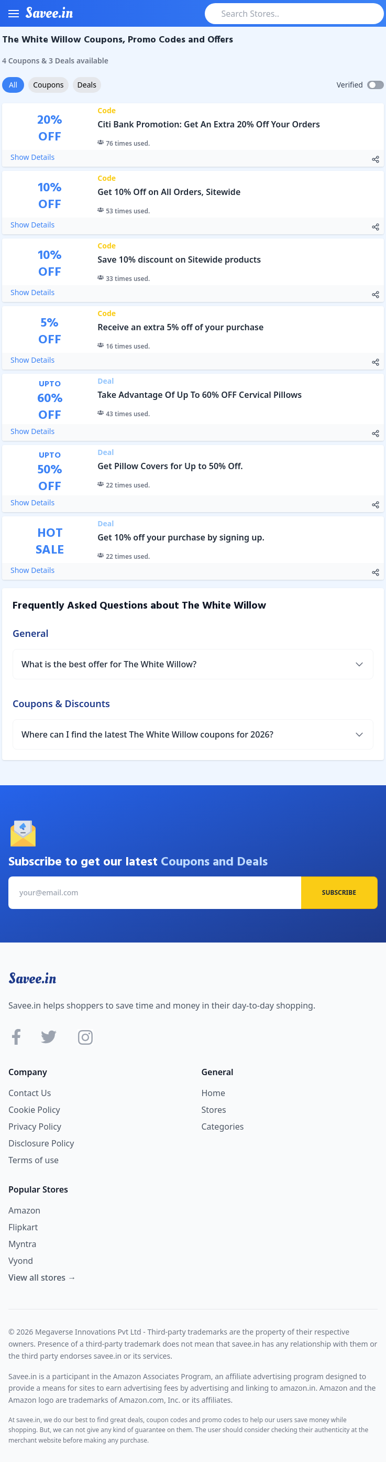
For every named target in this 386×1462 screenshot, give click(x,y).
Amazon (24, 1210)
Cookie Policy (34, 1110)
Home (214, 1093)
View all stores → (42, 1277)
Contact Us (29, 1093)
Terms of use (33, 1160)
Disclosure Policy (41, 1143)
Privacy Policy (34, 1126)
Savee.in (32, 978)
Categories (223, 1126)
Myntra (22, 1244)
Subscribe (339, 892)
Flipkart (23, 1227)
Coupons (48, 85)
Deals (87, 85)
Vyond (20, 1260)
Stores (214, 1110)
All (13, 85)
